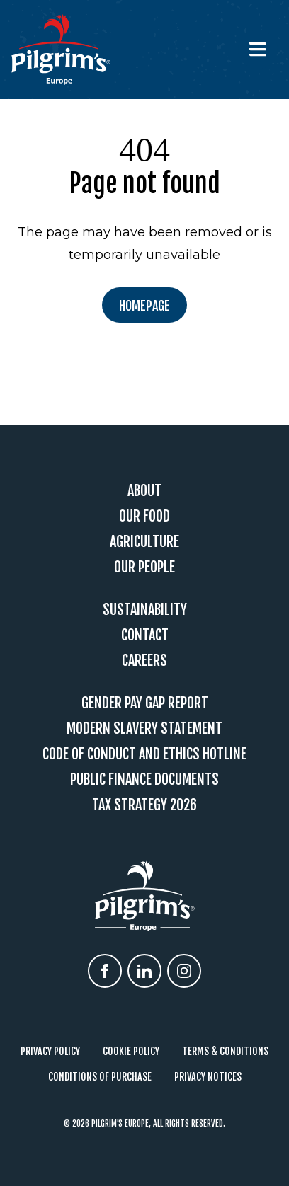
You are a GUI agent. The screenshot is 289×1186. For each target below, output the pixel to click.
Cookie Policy (131, 1051)
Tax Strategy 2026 (144, 805)
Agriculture (144, 542)
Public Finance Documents (144, 779)
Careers (144, 660)
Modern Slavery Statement (144, 728)
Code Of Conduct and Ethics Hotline (144, 754)
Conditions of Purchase (100, 1077)
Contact (145, 635)
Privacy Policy (50, 1051)
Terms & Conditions (225, 1051)
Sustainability (145, 609)
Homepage (144, 305)
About (145, 491)
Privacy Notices (208, 1077)
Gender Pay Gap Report (144, 703)
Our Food (144, 516)
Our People (144, 567)
